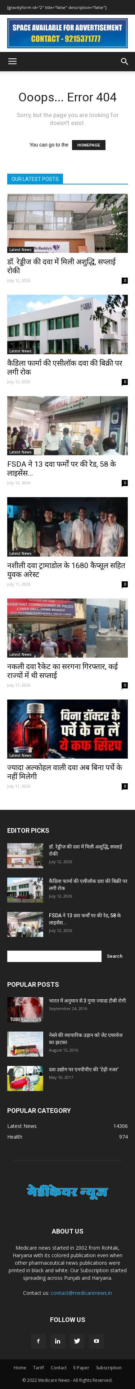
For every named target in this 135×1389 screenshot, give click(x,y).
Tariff (38, 1368)
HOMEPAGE (88, 145)
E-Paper (81, 1368)
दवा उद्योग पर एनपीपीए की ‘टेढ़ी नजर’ (83, 1069)
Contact (59, 1368)
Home (20, 1368)
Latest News (20, 249)
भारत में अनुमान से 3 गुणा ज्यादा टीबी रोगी (87, 1001)
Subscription (109, 1368)
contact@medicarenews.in (81, 1292)
